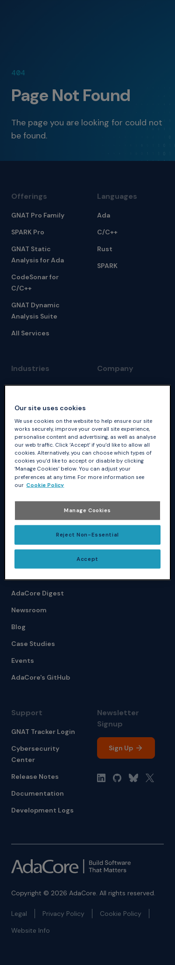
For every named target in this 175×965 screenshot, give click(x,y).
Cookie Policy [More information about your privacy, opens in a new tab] (45, 484)
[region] (87, 482)
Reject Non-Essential (87, 534)
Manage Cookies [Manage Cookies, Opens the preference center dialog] (87, 510)
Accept (87, 558)
